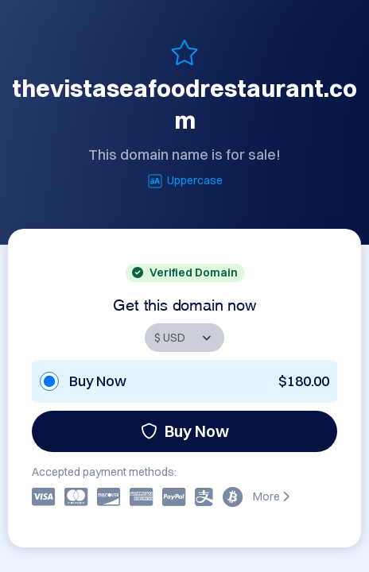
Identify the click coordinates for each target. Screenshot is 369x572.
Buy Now (185, 431)
